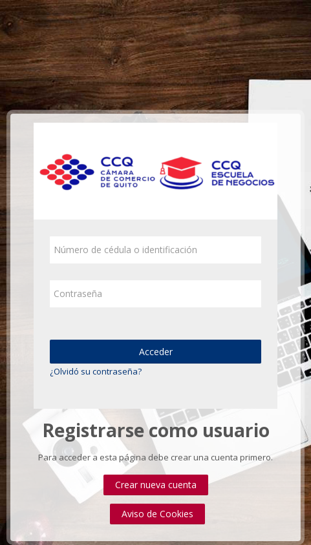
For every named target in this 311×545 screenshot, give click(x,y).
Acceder (156, 351)
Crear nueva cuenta (156, 484)
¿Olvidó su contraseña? (96, 371)
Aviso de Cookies (157, 514)
